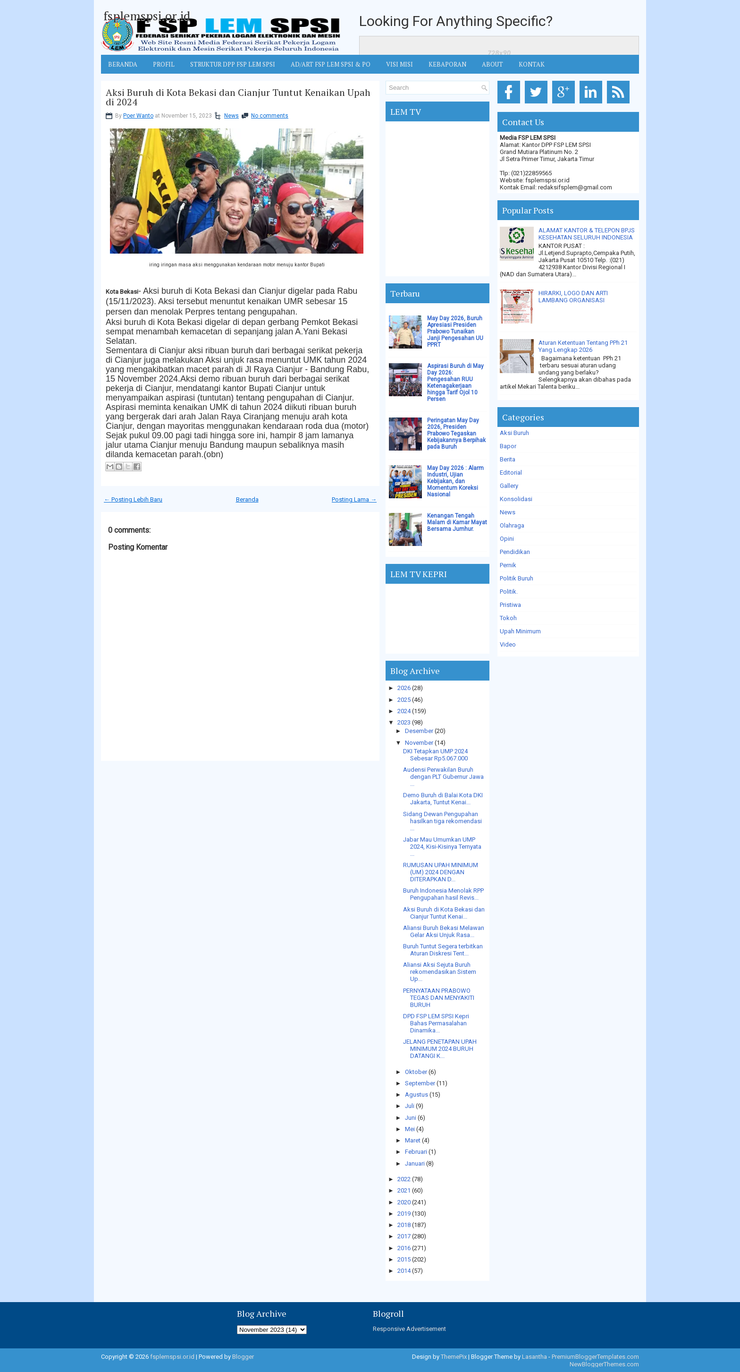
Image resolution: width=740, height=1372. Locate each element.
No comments (269, 115)
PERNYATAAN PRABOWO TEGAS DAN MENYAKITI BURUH (438, 997)
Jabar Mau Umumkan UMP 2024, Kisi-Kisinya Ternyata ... (442, 846)
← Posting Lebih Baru (133, 499)
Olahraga (512, 525)
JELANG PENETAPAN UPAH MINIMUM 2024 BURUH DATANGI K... (440, 1048)
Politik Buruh (516, 578)
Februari (416, 1151)
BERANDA (122, 64)
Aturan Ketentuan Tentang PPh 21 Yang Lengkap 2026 (583, 346)
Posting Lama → (354, 499)
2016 (404, 1248)
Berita (507, 459)
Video (508, 644)
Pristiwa (510, 604)
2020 (404, 1202)
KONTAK (532, 64)
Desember (419, 730)
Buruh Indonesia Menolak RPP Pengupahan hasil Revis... (443, 894)
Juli (409, 1105)
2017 (404, 1236)
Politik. (509, 591)
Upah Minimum (520, 631)
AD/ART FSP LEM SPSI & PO (330, 64)
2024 (404, 711)
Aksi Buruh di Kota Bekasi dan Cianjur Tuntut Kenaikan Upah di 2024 (238, 97)
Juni (410, 1117)
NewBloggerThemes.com (604, 1364)
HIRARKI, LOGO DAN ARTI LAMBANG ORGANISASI (573, 297)
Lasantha (534, 1356)
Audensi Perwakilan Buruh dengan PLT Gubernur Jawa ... (443, 776)
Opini (507, 538)
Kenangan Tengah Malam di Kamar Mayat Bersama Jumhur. (457, 522)
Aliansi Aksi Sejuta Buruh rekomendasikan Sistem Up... (439, 971)
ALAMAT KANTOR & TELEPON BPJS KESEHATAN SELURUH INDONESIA (586, 234)
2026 (404, 687)
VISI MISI (399, 64)
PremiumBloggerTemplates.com (595, 1356)
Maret (412, 1140)
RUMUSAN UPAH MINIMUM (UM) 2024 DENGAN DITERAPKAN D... (440, 872)
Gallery (509, 485)
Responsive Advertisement (409, 1328)
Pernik (508, 565)
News (231, 115)
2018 (404, 1224)
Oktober (416, 1071)
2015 (404, 1259)
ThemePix (454, 1356)
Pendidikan (515, 551)
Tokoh (508, 618)
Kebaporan (447, 64)
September (420, 1083)
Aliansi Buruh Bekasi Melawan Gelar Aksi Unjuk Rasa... (443, 931)
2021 (404, 1190)
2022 (404, 1179)
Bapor (508, 446)
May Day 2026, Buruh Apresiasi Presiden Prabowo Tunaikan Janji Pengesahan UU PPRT (455, 331)
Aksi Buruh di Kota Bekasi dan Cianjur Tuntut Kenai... (444, 913)
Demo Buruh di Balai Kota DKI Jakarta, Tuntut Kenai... (443, 799)
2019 (404, 1213)
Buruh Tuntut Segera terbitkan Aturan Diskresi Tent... (443, 950)
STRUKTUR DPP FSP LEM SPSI (232, 64)
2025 (404, 699)
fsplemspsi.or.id (146, 16)
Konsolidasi (516, 499)
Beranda (247, 499)
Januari (415, 1163)
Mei (410, 1129)
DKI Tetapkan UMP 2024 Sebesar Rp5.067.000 (435, 755)
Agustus (416, 1094)
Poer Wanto (138, 115)
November (419, 742)
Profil (164, 64)
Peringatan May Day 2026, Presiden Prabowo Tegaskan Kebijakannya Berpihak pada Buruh (456, 433)
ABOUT (492, 64)
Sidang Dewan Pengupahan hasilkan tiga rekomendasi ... (442, 821)
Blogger (243, 1356)
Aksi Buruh (514, 432)
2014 (404, 1270)
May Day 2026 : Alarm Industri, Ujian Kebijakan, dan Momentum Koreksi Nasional (455, 481)
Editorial (511, 472)
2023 (404, 722)
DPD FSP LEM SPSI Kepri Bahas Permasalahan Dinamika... (436, 1023)
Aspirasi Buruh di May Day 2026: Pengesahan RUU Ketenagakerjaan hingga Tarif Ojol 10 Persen (455, 382)
